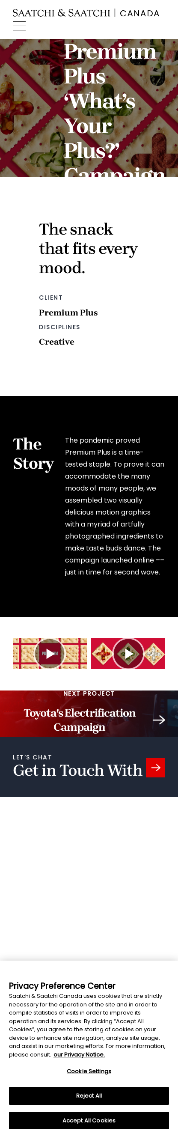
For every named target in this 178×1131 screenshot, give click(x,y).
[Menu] (19, 26)
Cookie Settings (89, 1074)
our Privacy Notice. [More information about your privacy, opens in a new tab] (79, 1057)
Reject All (89, 1098)
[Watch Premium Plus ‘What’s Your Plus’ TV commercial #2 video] (128, 653)
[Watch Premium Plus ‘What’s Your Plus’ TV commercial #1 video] (50, 653)
